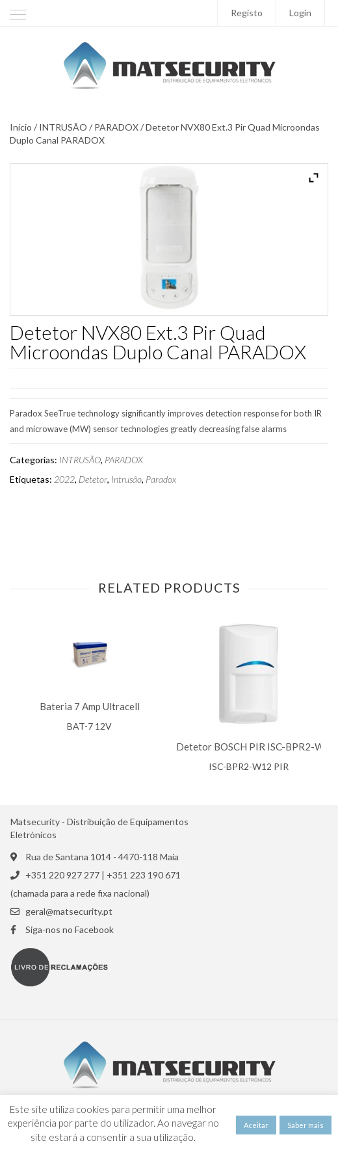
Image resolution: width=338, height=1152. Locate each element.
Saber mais (305, 1125)
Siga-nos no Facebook (69, 929)
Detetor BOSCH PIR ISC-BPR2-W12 (256, 747)
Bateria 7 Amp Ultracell (90, 706)
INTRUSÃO (63, 127)
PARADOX (116, 127)
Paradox (161, 479)
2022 (64, 479)
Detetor (93, 479)
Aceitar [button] (256, 1125)
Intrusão (126, 479)
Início (21, 127)
